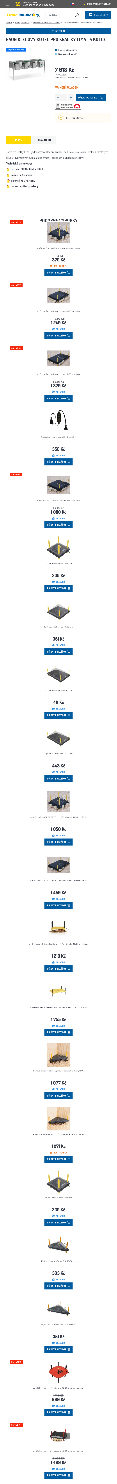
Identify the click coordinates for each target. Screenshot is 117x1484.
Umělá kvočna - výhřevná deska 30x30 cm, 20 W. (58, 248)
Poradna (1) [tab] (44, 140)
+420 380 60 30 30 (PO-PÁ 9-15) (34, 3)
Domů (9, 22)
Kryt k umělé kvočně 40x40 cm (58, 627)
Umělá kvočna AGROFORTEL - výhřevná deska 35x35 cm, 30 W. (58, 817)
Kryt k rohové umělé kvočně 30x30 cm (58, 1261)
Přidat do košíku (90, 97)
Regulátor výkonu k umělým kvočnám (58, 437)
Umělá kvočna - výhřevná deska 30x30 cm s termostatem (58, 1388)
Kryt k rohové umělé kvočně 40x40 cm (58, 1324)
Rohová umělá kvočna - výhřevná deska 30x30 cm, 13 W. (58, 1071)
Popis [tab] (18, 140)
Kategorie (59, 31)
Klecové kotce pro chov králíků (46, 22)
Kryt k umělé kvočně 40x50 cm (58, 690)
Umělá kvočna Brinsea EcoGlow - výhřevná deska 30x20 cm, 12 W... (58, 944)
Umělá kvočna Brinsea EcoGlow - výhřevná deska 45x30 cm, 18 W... (58, 1007)
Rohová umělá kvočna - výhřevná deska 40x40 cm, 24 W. (58, 1134)
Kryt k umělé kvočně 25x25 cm (58, 1197)
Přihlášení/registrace (97, 4)
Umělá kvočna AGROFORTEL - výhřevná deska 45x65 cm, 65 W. (58, 880)
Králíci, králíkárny (22, 22)
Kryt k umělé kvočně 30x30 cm (58, 563)
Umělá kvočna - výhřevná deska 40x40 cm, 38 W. (58, 500)
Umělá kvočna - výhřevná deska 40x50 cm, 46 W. (59, 311)
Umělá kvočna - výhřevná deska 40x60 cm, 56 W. (58, 374)
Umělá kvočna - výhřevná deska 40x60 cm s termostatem (58, 1451)
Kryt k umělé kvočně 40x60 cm (58, 754)
